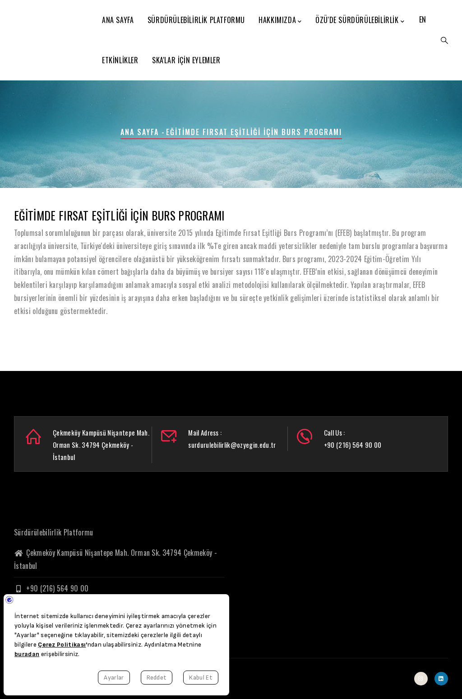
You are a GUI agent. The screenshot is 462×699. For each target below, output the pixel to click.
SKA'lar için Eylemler (186, 60)
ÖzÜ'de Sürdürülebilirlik (359, 20)
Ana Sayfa (118, 19)
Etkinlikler (120, 60)
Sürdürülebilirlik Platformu (196, 19)
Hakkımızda (280, 20)
